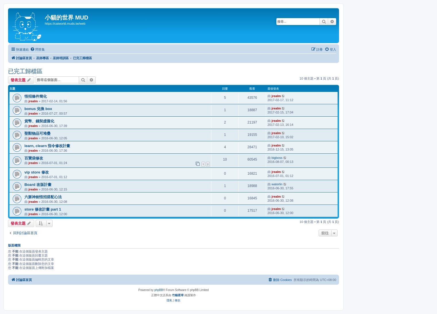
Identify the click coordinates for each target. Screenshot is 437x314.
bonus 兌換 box (38, 109)
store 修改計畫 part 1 (42, 209)
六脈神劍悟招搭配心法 (43, 197)
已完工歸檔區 (25, 71)
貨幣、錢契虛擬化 (39, 121)
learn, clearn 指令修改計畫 (47, 146)
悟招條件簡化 (35, 96)
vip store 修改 (36, 172)
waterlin (277, 184)
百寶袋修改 (33, 158)
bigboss (277, 157)
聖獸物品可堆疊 (37, 133)
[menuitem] (37, 49)
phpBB (158, 290)
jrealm (33, 101)
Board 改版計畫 (37, 184)
